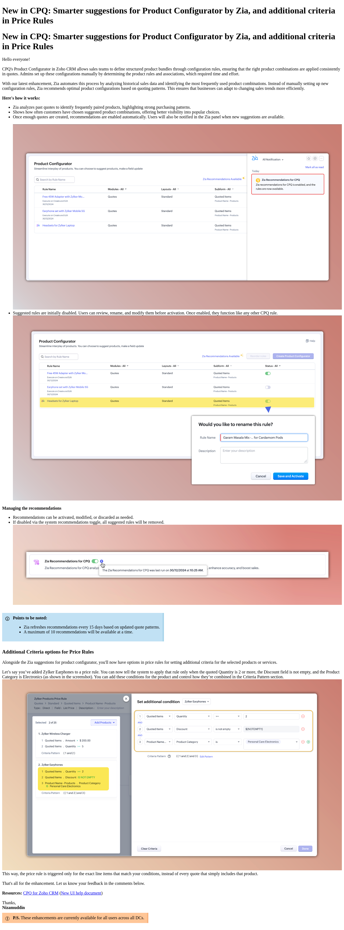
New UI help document (81, 893)
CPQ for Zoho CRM (40, 893)
